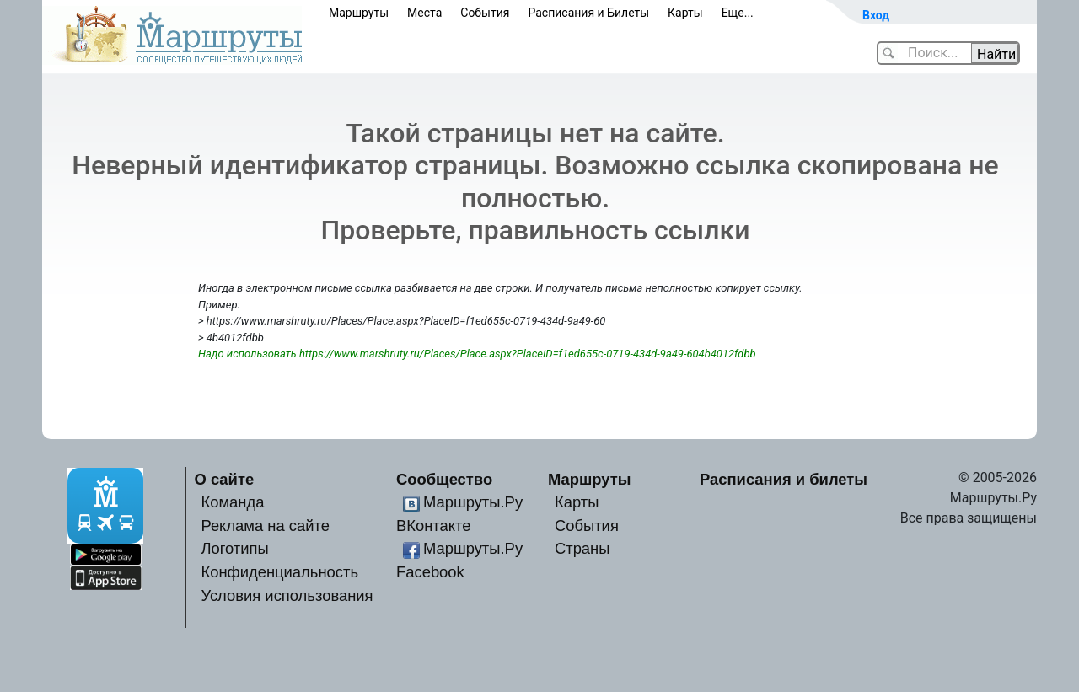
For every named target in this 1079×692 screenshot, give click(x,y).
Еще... (738, 12)
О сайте (225, 479)
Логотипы (234, 548)
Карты (685, 12)
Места (424, 12)
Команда (232, 502)
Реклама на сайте (265, 525)
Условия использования (287, 595)
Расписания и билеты (783, 479)
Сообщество (444, 479)
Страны (582, 548)
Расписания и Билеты (588, 12)
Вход (875, 15)
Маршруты (359, 12)
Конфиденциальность (279, 572)
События (484, 12)
